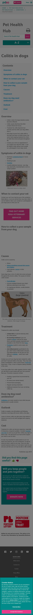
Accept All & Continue (16, 611)
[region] (16, 596)
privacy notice (14, 600)
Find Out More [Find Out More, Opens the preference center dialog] (17, 606)
